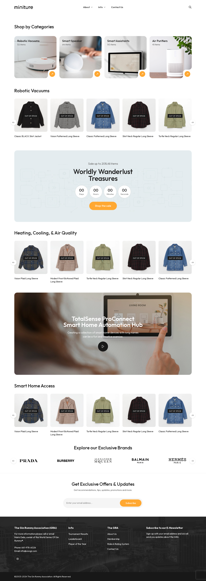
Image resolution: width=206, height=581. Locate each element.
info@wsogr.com (29, 551)
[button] (13, 122)
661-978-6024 (28, 547)
